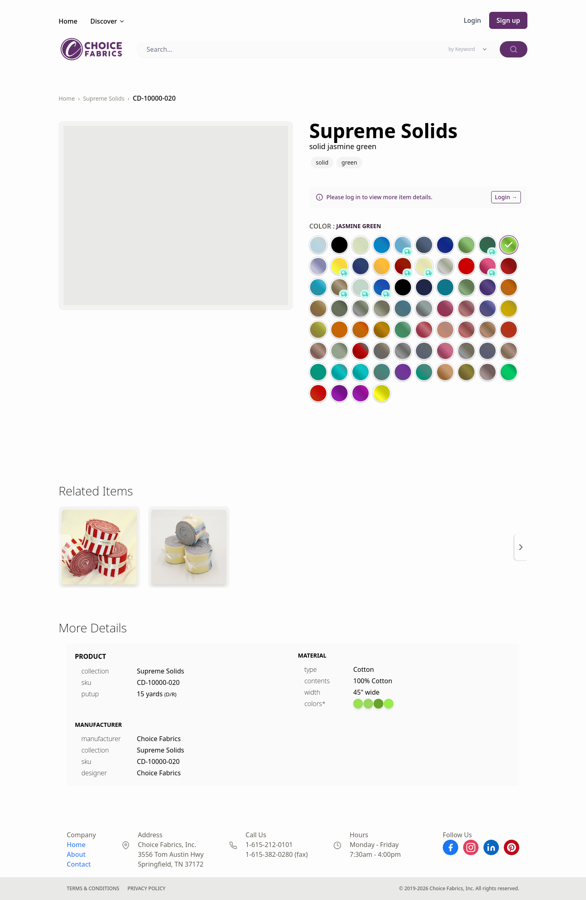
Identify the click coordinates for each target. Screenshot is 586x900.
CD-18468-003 (23, 289)
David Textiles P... (293, 844)
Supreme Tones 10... (293, 253)
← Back (16, 7)
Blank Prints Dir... (293, 140)
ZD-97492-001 (22, 758)
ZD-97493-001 (22, 872)
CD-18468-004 (23, 168)
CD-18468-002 (23, 410)
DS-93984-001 (22, 644)
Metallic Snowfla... (293, 374)
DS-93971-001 (22, 54)
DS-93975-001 (22, 531)
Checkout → (19, 29)
